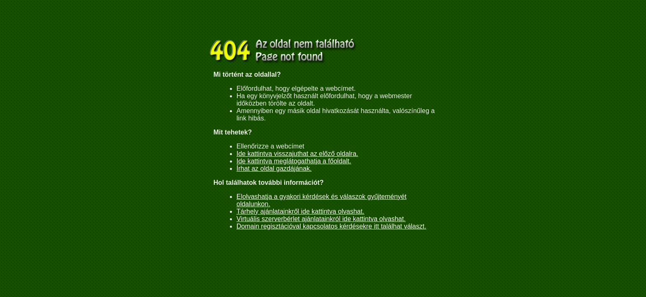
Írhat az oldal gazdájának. (273, 168)
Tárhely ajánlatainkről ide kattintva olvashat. (300, 211)
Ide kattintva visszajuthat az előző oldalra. (297, 153)
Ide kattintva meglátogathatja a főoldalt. (293, 161)
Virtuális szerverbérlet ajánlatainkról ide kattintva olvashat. (321, 218)
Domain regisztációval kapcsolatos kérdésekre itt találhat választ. (331, 226)
